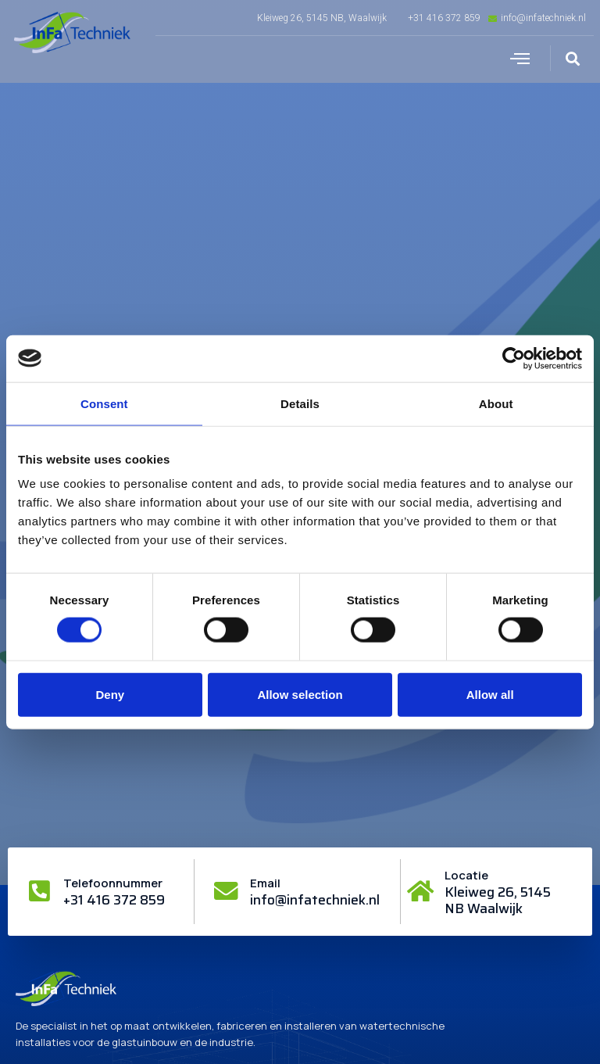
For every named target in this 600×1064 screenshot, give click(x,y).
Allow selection (299, 693)
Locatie (467, 875)
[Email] (226, 891)
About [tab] (496, 403)
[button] (520, 58)
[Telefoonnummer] (39, 891)
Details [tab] (300, 403)
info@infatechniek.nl (315, 900)
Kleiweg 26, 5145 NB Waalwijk (498, 900)
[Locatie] (421, 891)
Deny (109, 693)
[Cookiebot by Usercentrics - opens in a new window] (513, 358)
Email (266, 883)
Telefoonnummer (113, 883)
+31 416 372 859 (115, 900)
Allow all (490, 693)
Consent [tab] (104, 403)
